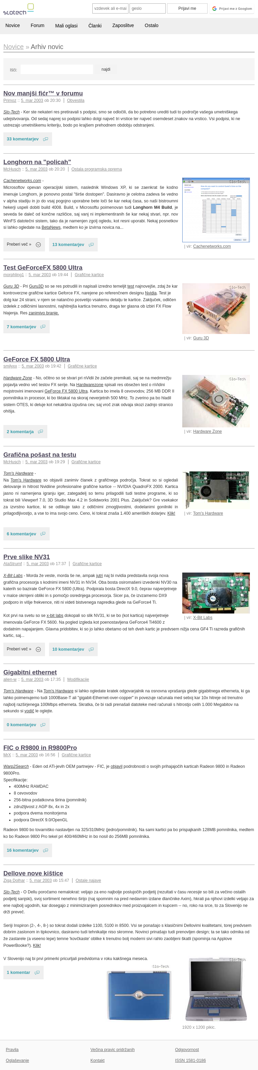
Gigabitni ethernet (30, 672)
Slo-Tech (11, 112)
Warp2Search (16, 766)
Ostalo (151, 25)
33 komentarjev (23, 138)
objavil (116, 766)
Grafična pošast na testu (39, 454)
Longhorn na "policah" (37, 161)
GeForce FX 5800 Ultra (36, 359)
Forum (37, 25)
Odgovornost (187, 1049)
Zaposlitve (123, 25)
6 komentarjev (21, 533)
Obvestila (75, 100)
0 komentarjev (21, 724)
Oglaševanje (17, 1060)
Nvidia (151, 293)
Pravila (12, 1049)
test (130, 286)
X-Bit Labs (202, 617)
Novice (12, 25)
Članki (94, 25)
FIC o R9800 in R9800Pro (40, 747)
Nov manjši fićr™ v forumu (43, 93)
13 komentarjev (68, 244)
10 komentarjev (68, 649)
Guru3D (36, 286)
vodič (29, 711)
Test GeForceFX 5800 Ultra (43, 267)
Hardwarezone (89, 384)
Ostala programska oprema (96, 169)
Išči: (13, 70)
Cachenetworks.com (212, 246)
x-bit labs (55, 615)
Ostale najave (88, 880)
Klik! (171, 513)
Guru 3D (201, 338)
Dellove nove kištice (33, 873)
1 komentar (18, 972)
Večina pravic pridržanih (113, 1049)
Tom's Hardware (208, 513)
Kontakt (98, 1060)
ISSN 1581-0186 (190, 1060)
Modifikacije (78, 679)
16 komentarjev (23, 850)
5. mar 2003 (32, 100)
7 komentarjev (21, 326)
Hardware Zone (207, 431)
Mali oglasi (66, 25)
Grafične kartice (89, 274)
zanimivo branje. (44, 313)
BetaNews (51, 227)
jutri (99, 575)
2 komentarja (20, 431)
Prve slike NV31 (26, 556)
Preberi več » (19, 244)
